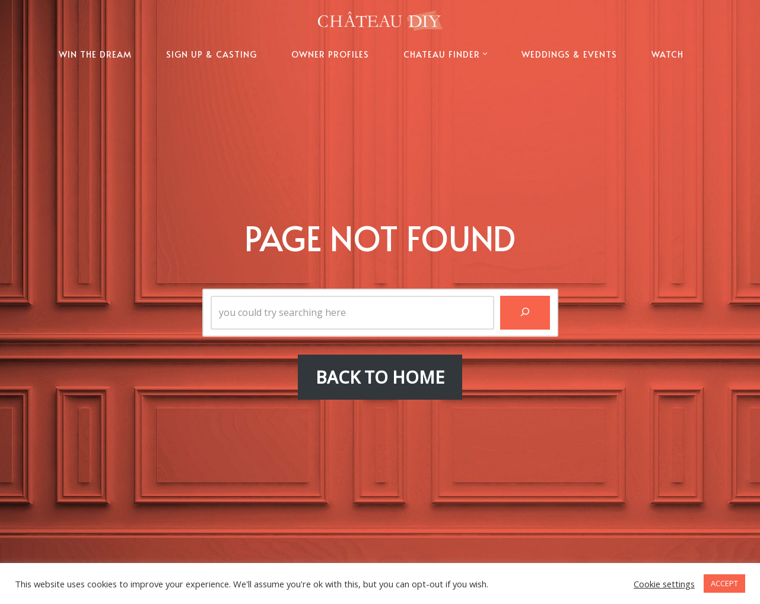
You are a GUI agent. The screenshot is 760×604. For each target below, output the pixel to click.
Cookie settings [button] (664, 583)
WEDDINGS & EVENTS (569, 54)
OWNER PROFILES (330, 54)
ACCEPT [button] (724, 583)
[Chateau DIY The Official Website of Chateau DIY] (380, 21)
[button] (485, 54)
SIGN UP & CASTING (211, 54)
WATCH (667, 54)
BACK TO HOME (380, 376)
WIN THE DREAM (95, 54)
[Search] (525, 313)
